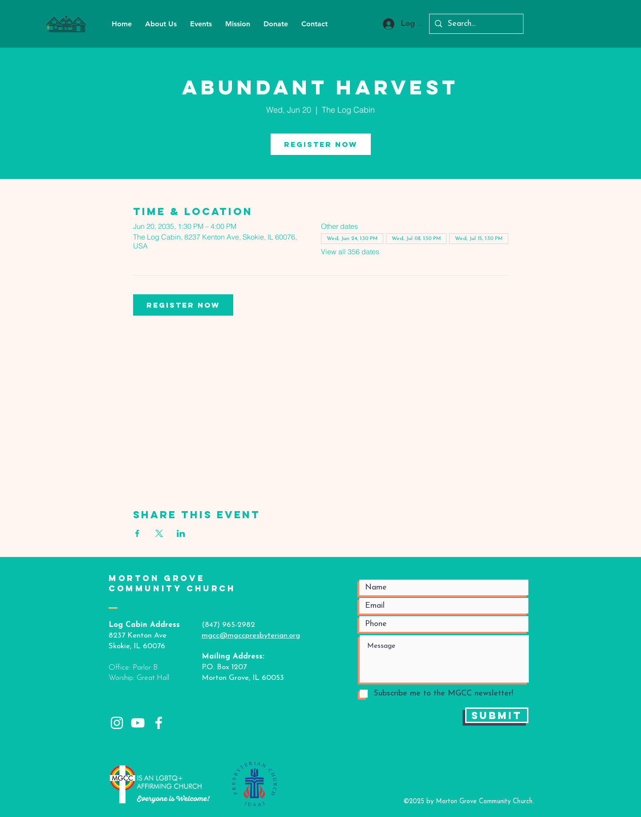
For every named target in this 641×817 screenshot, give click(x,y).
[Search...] (475, 23)
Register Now (320, 144)
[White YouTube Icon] (138, 723)
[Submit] (496, 715)
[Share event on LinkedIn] (181, 533)
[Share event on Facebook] (137, 533)
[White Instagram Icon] (117, 723)
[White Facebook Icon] (158, 723)
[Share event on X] (159, 533)
